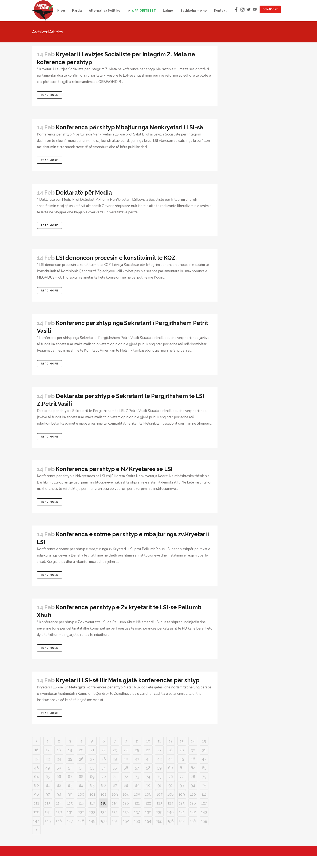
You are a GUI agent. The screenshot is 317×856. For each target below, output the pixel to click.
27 (159, 750)
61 (182, 767)
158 (193, 821)
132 (81, 812)
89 (137, 785)
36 (81, 759)
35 (70, 759)
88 (126, 785)
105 (137, 794)
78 (193, 776)
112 (36, 803)
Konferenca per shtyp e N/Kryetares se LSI (114, 469)
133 (92, 812)
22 (103, 750)
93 (182, 785)
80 (36, 785)
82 (59, 785)
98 (58, 794)
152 (126, 821)
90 (148, 785)
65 (48, 776)
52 (81, 767)
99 (70, 794)
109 (182, 794)
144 (36, 821)
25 (137, 750)
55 (115, 767)
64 (36, 776)
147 (70, 821)
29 (182, 750)
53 (92, 767)
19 (70, 750)
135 (115, 812)
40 (126, 759)
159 (204, 821)
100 (81, 794)
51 (70, 767)
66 (58, 776)
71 (115, 776)
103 (115, 794)
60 (170, 767)
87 (115, 785)
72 (126, 776)
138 (148, 812)
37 (92, 759)
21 (92, 750)
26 (148, 750)
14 (193, 741)
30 (193, 750)
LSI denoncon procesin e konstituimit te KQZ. (116, 258)
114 (59, 803)
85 (92, 785)
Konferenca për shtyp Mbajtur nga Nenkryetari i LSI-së (129, 127)
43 (159, 759)
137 (137, 812)
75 (159, 776)
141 (182, 812)
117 (92, 803)
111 (204, 794)
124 (170, 803)
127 (204, 803)
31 (204, 750)
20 (81, 750)
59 (159, 767)
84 (81, 785)
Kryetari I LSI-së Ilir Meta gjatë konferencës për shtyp (127, 680)
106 (148, 794)
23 (115, 750)
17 (48, 750)
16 (37, 750)
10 (148, 741)
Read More (49, 94)
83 (70, 785)
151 (114, 821)
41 (137, 759)
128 (36, 812)
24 (126, 750)
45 (182, 759)
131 (70, 812)
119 (115, 803)
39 (115, 759)
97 (48, 794)
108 (170, 794)
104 (126, 794)
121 (137, 803)
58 (148, 767)
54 (103, 767)
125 (182, 803)
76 (170, 776)
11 (159, 741)
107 (159, 794)
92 (170, 785)
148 (81, 821)
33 (48, 759)
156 (171, 821)
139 (159, 812)
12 (170, 741)
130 (59, 812)
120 (126, 803)
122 (148, 803)
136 (126, 812)
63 (204, 767)
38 (103, 759)
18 (59, 750)
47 (204, 759)
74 (148, 776)
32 (37, 759)
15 (204, 741)
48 (36, 767)
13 (182, 741)
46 (193, 759)
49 (47, 767)
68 (81, 776)
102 (103, 794)
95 (204, 785)
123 (159, 803)
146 (59, 821)
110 (193, 794)
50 (59, 767)
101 (92, 794)
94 (193, 785)
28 (170, 750)
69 (92, 776)
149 (92, 821)
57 (137, 767)
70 (103, 776)
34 (59, 759)
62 (193, 767)
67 (70, 776)
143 (204, 812)
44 (170, 759)
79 (204, 776)
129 (48, 812)
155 (159, 821)
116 (81, 803)
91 (159, 785)
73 (137, 776)
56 (126, 767)
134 (104, 812)
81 (48, 785)
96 (36, 794)
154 (148, 821)
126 (193, 803)
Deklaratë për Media (84, 192)
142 (193, 812)
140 (170, 812)
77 (182, 776)
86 (103, 785)
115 (70, 803)
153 (137, 821)
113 (47, 803)
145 (48, 821)
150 (104, 821)
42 (148, 759)
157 (182, 821)
